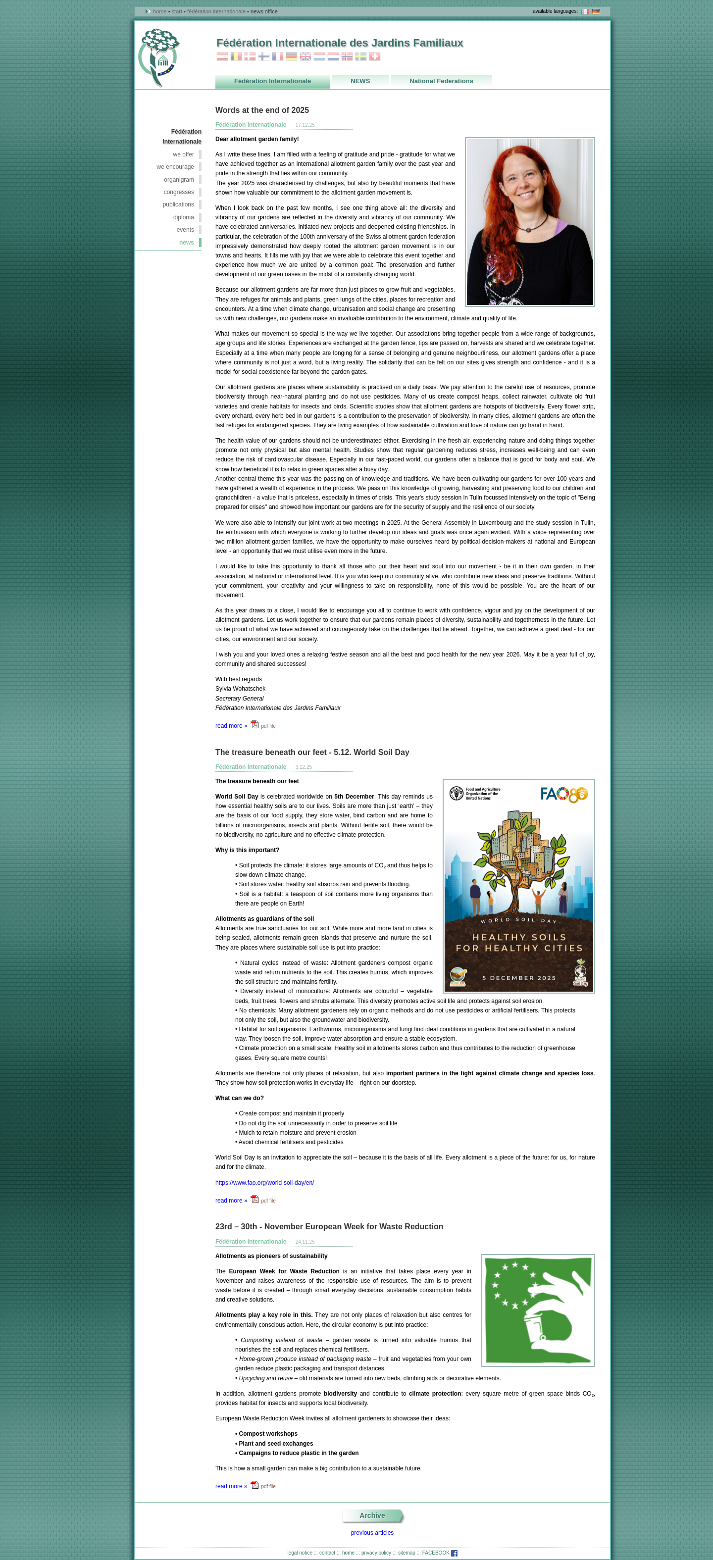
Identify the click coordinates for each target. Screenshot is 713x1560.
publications (178, 204)
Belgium (236, 56)
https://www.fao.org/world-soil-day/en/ (264, 1182)
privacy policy (376, 1553)
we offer (183, 154)
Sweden (361, 56)
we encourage (175, 166)
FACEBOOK (440, 1553)
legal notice (299, 1553)
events (185, 229)
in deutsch (596, 11)
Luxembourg (319, 56)
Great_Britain (305, 56)
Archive (372, 1515)
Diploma (183, 217)
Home (160, 11)
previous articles (372, 1532)
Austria (222, 56)
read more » (231, 725)
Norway (347, 56)
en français (585, 11)
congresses (179, 192)
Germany (292, 56)
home (348, 1553)
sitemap (406, 1553)
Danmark (250, 56)
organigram (179, 179)
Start (177, 11)
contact (327, 1553)
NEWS (186, 242)
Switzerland (375, 56)
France (278, 56)
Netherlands (333, 56)
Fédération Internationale (216, 11)
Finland (264, 56)
